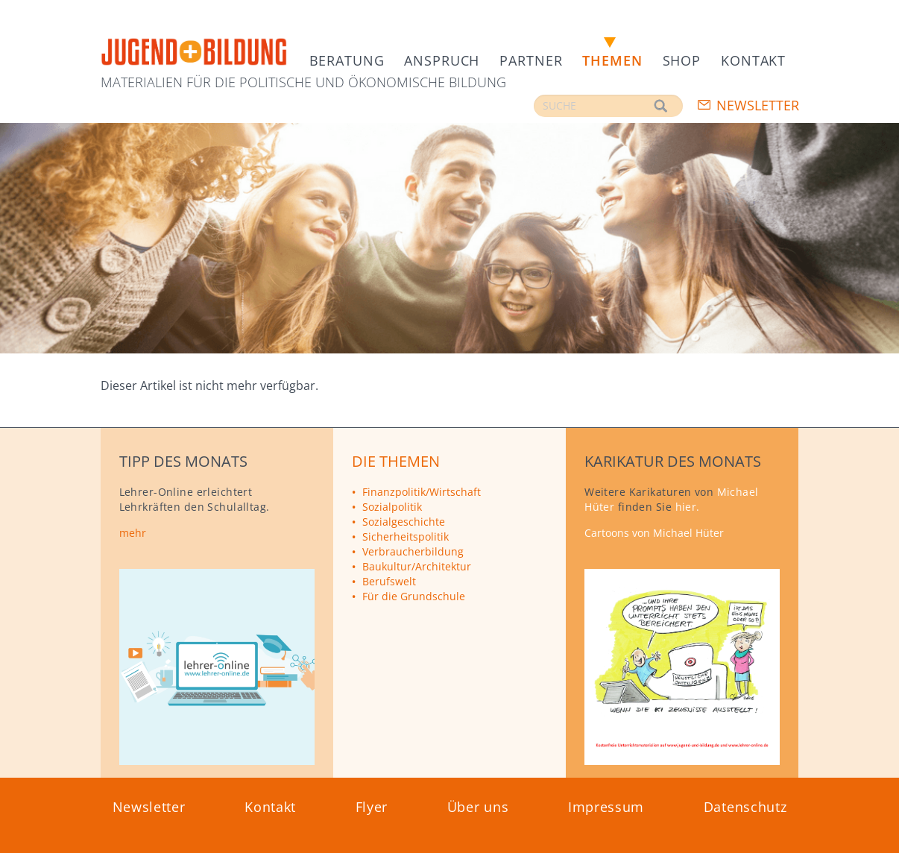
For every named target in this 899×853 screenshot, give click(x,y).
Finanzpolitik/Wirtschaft (421, 492)
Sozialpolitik (392, 507)
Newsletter (757, 105)
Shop (682, 60)
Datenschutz (745, 807)
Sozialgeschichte (403, 521)
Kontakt (753, 60)
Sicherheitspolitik (405, 536)
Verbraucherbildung (413, 551)
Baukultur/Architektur (416, 566)
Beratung (347, 60)
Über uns (478, 807)
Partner (530, 60)
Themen (612, 60)
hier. (687, 507)
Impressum (606, 807)
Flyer (372, 807)
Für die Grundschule (413, 596)
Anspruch (441, 60)
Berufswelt (389, 581)
